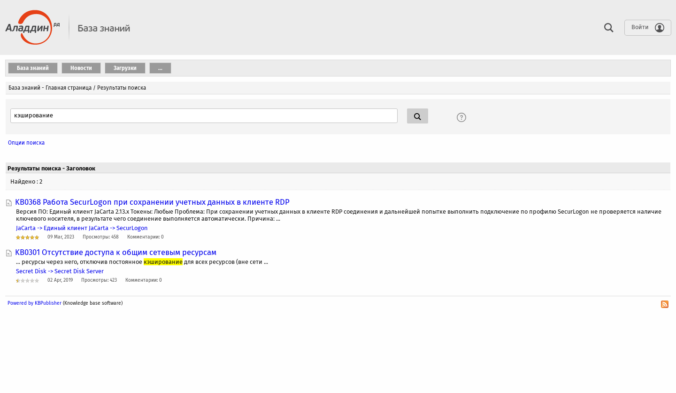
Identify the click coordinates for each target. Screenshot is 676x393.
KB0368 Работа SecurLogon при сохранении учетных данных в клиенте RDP (152, 202)
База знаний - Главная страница (50, 88)
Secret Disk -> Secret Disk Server (60, 271)
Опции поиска (26, 142)
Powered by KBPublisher (34, 303)
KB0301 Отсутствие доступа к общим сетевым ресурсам (115, 252)
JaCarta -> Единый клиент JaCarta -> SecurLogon (82, 227)
